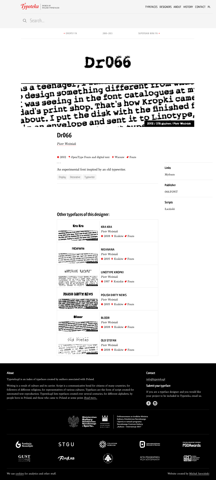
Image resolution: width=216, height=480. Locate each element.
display (62, 177)
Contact (200, 7)
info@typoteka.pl (155, 379)
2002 (61, 157)
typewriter (89, 177)
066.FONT (171, 191)
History (188, 7)
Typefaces (151, 7)
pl (209, 7)
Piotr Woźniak (66, 144)
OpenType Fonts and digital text (89, 157)
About (177, 7)
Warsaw (118, 157)
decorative (75, 177)
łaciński (170, 209)
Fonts (131, 157)
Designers (166, 7)
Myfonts (170, 174)
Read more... (90, 397)
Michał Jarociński (199, 473)
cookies (20, 473)
